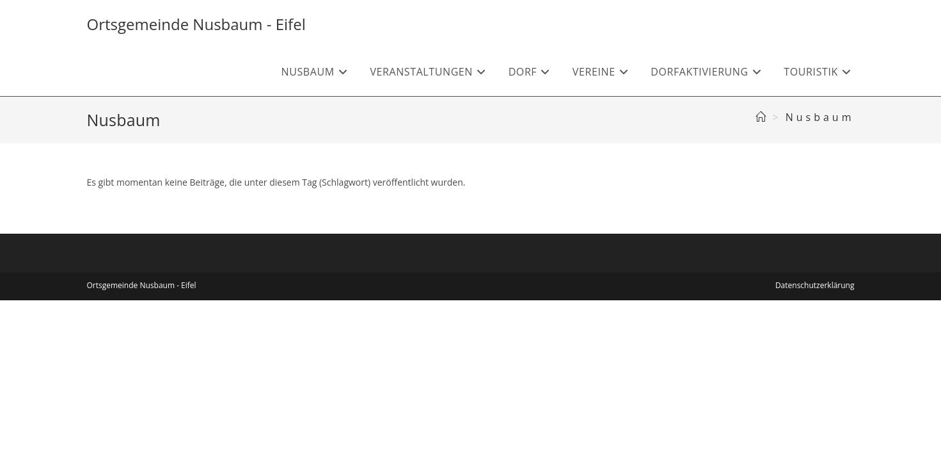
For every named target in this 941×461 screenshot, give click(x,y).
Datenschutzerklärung (815, 285)
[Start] (762, 117)
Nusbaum (820, 117)
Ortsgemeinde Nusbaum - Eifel (196, 24)
